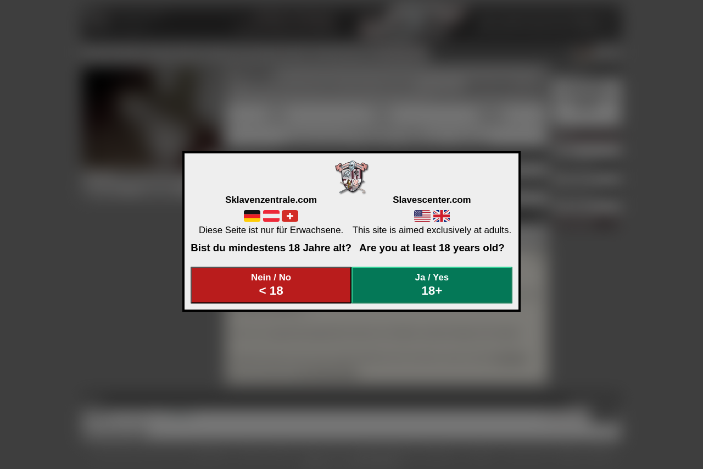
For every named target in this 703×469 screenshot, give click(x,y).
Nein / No (271, 285)
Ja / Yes (432, 285)
